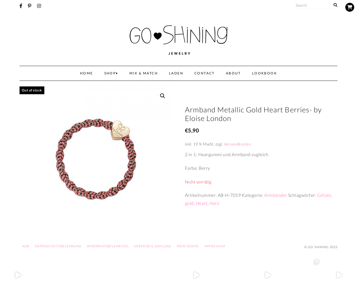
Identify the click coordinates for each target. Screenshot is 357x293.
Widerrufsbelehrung (108, 246)
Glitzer (324, 195)
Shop (110, 73)
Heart (202, 203)
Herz (214, 203)
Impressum (214, 246)
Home (86, 73)
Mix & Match (143, 73)
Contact (204, 73)
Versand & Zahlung (152, 246)
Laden (176, 73)
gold (189, 203)
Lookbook (264, 73)
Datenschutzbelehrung (58, 246)
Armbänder (275, 195)
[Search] (335, 5)
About (233, 73)
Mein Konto (188, 246)
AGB (25, 246)
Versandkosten (237, 144)
